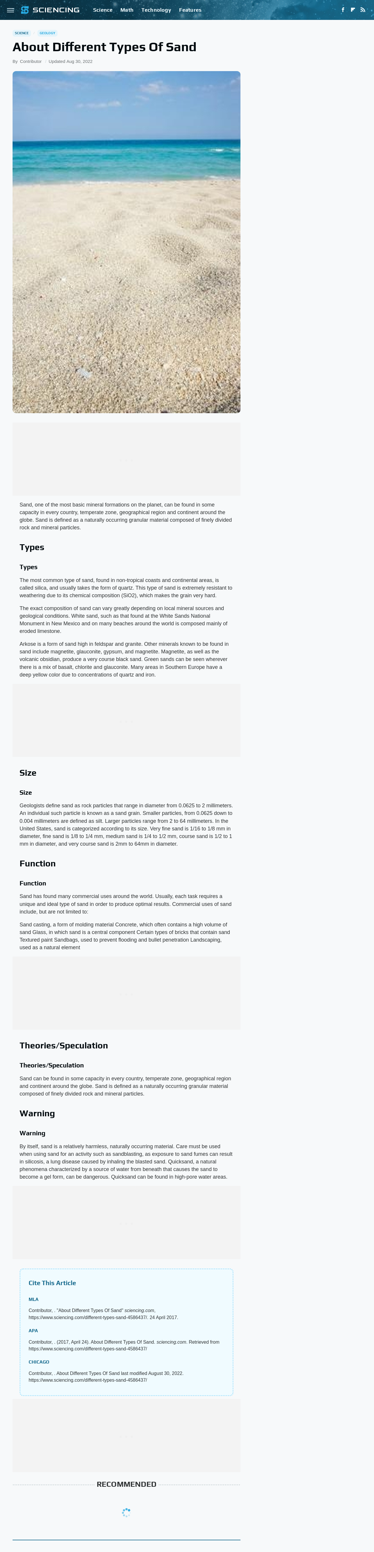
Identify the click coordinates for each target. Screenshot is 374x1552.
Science (102, 10)
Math (127, 10)
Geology (47, 33)
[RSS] (363, 10)
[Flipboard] (353, 10)
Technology (156, 10)
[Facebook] (343, 10)
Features (190, 10)
